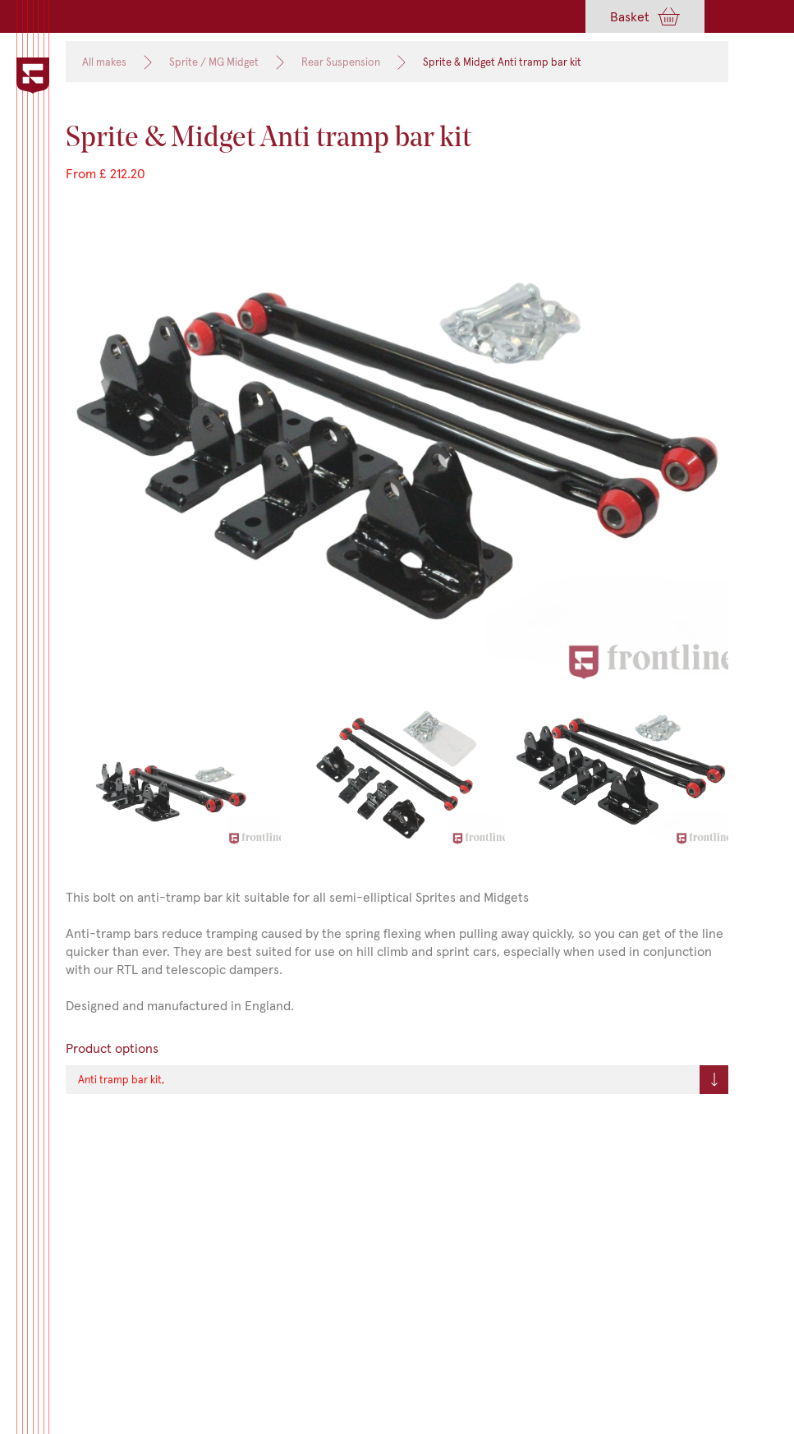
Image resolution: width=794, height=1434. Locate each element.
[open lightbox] (397, 455)
